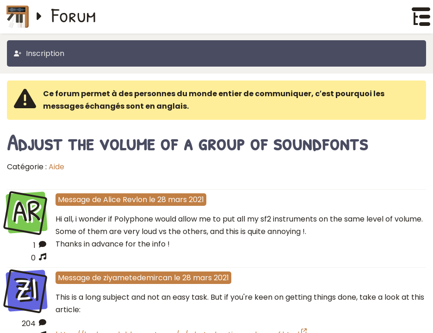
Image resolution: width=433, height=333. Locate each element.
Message (74, 199)
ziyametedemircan (137, 277)
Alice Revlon (125, 199)
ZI (26, 289)
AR (26, 211)
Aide (56, 166)
